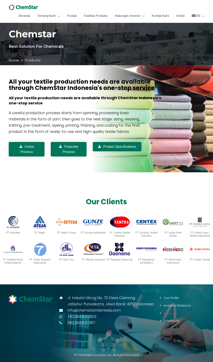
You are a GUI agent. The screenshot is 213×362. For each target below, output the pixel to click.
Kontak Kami (160, 16)
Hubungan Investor (128, 16)
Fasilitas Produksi (96, 16)
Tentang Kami (46, 16)
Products (170, 313)
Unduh (180, 16)
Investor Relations (177, 305)
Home (14, 60)
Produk (72, 16)
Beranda (24, 16)
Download (171, 321)
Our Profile (171, 298)
